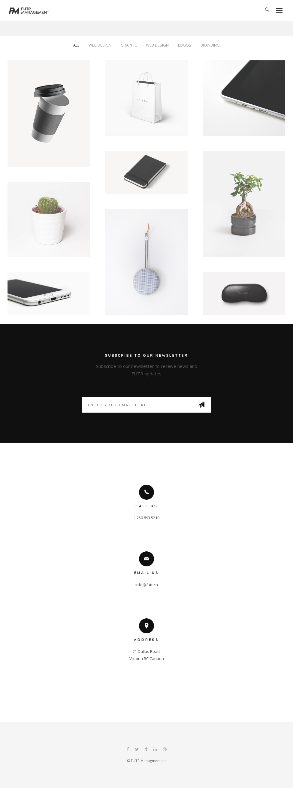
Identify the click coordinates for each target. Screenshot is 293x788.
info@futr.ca (146, 584)
